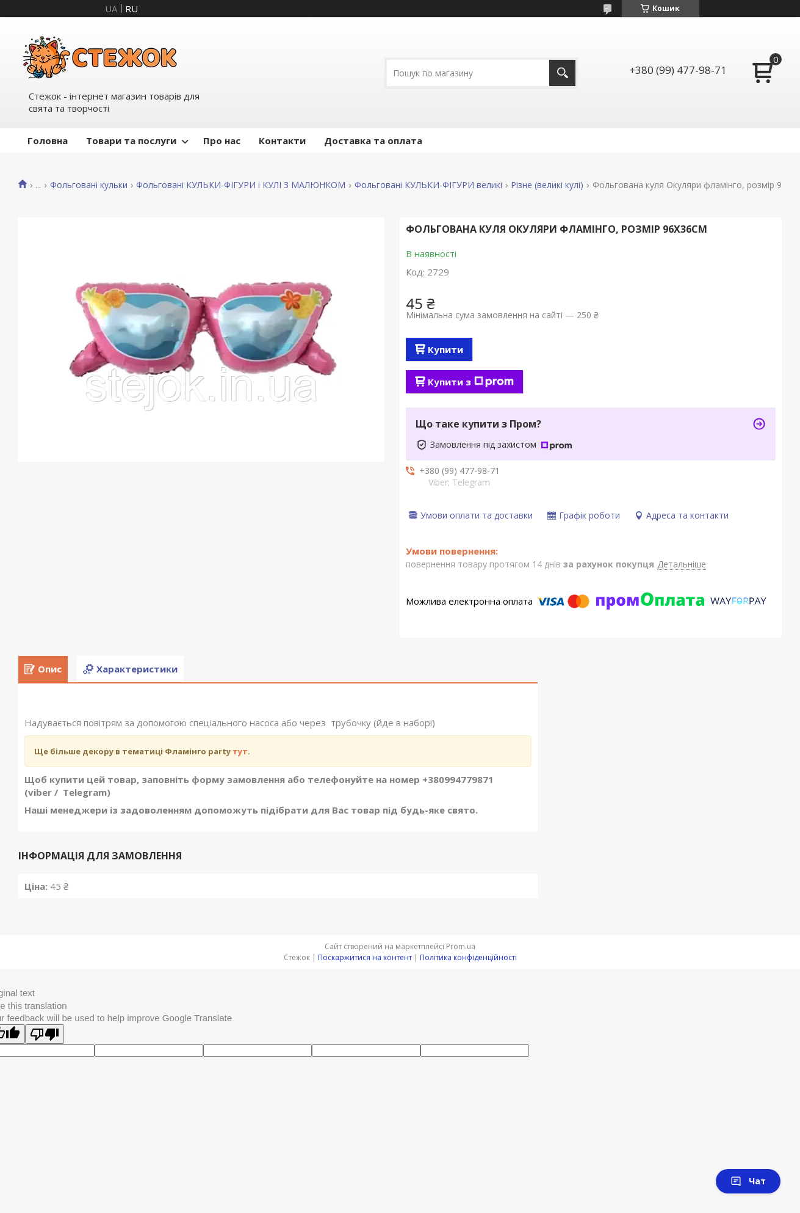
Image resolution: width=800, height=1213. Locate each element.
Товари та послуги (131, 140)
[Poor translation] (44, 1034)
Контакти (282, 140)
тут (240, 751)
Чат (748, 1181)
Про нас (221, 140)
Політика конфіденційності (468, 957)
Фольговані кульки (89, 185)
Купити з (471, 382)
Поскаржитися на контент (365, 957)
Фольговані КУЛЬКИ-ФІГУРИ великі (428, 185)
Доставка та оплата (373, 140)
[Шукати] (562, 73)
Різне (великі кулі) (547, 185)
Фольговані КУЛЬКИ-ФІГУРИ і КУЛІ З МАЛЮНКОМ (240, 185)
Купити (445, 349)
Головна (47, 140)
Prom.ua (460, 946)
